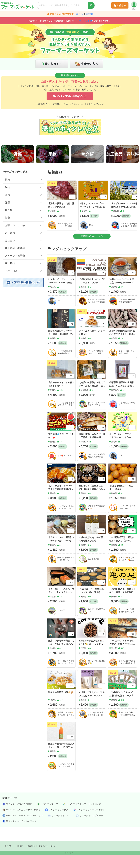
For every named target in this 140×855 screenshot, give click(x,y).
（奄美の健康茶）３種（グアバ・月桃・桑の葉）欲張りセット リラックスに (92, 399)
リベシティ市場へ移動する (69, 96)
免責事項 (31, 846)
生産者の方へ (89, 63)
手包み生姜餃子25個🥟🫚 (60, 706)
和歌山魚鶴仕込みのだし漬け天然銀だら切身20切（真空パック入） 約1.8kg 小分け (92, 453)
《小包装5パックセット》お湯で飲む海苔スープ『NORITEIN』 (122, 709)
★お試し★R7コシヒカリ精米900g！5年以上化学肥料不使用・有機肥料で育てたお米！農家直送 (124, 222)
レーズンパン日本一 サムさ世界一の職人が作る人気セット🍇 (122, 657)
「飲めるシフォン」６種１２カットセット (61, 398)
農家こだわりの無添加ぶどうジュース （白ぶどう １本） (61, 761)
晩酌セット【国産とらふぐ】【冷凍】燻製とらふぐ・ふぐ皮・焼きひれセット (92, 504)
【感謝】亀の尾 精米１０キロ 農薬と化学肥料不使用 (122, 606)
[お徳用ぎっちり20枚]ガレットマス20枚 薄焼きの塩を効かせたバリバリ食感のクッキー (92, 608)
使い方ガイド (53, 63)
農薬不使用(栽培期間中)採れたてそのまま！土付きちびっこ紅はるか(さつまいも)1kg (122, 350)
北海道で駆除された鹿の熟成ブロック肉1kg (61, 219)
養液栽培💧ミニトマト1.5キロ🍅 (60, 450)
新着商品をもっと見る (92, 250)
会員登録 (89, 14)
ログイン (80, 14)
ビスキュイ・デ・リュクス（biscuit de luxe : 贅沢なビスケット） (61, 296)
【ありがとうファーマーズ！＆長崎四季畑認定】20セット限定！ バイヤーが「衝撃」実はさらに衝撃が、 (61, 506)
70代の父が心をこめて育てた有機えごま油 (91, 553)
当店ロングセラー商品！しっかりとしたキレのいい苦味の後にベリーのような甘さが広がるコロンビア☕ (61, 659)
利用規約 (19, 846)
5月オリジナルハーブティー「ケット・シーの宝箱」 (93, 219)
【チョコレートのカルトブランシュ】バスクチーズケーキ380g (61, 606)
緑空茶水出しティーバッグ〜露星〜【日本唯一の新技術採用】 (61, 348)
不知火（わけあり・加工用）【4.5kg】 (121, 501)
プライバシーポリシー (48, 846)
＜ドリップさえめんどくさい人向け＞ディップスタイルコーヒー (92, 709)
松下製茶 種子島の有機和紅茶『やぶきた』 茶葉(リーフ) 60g (122, 399)
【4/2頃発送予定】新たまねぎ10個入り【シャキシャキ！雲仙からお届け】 (121, 554)
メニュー (134, 5)
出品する (120, 5)
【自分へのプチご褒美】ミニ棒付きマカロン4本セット (61, 554)
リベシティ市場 (84, 21)
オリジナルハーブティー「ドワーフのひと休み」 (121, 450)
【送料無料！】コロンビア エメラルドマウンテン (93, 295)
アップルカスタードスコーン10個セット (92, 346)
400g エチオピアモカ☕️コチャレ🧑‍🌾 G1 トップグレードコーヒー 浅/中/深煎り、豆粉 (91, 659)
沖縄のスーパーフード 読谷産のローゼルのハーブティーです (122, 296)
